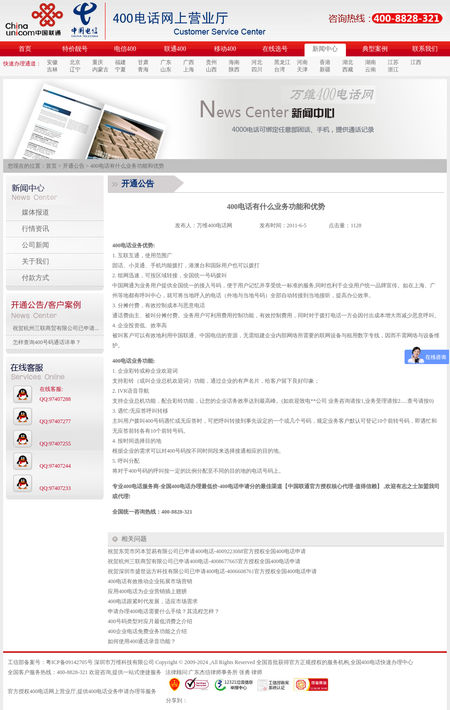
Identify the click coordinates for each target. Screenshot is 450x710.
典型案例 (375, 48)
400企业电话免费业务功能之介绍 (147, 631)
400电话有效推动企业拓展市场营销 (150, 581)
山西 (211, 69)
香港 (325, 62)
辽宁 (75, 69)
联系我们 (425, 48)
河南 (302, 62)
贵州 (211, 62)
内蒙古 (100, 69)
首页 (25, 48)
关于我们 (35, 261)
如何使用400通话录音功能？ (142, 641)
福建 (120, 62)
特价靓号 (75, 48)
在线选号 (275, 48)
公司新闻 (35, 245)
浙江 (393, 69)
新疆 (325, 69)
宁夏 (120, 69)
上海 (188, 69)
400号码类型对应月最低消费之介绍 (150, 621)
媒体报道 (35, 212)
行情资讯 (35, 228)
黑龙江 (282, 62)
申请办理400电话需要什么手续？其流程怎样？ (164, 611)
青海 (143, 69)
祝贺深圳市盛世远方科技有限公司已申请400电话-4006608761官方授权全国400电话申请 (212, 571)
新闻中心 (325, 48)
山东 (165, 69)
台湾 (279, 69)
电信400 (125, 48)
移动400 (225, 48)
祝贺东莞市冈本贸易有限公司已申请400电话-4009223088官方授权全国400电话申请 (207, 551)
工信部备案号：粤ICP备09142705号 (50, 662)
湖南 (370, 62)
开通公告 (74, 166)
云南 (370, 69)
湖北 (347, 62)
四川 (256, 69)
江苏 (393, 62)
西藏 (347, 69)
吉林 (52, 69)
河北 (256, 62)
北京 (75, 62)
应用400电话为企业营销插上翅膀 (147, 591)
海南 (234, 62)
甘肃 (143, 62)
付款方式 (35, 277)
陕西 (234, 69)
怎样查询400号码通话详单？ (47, 342)
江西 (415, 62)
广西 (188, 62)
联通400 (175, 48)
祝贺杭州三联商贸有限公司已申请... (56, 328)
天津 (302, 69)
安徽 (52, 62)
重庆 (97, 62)
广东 (165, 62)
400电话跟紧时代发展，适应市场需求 (153, 601)
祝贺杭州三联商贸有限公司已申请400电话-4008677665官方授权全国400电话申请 (204, 561)
